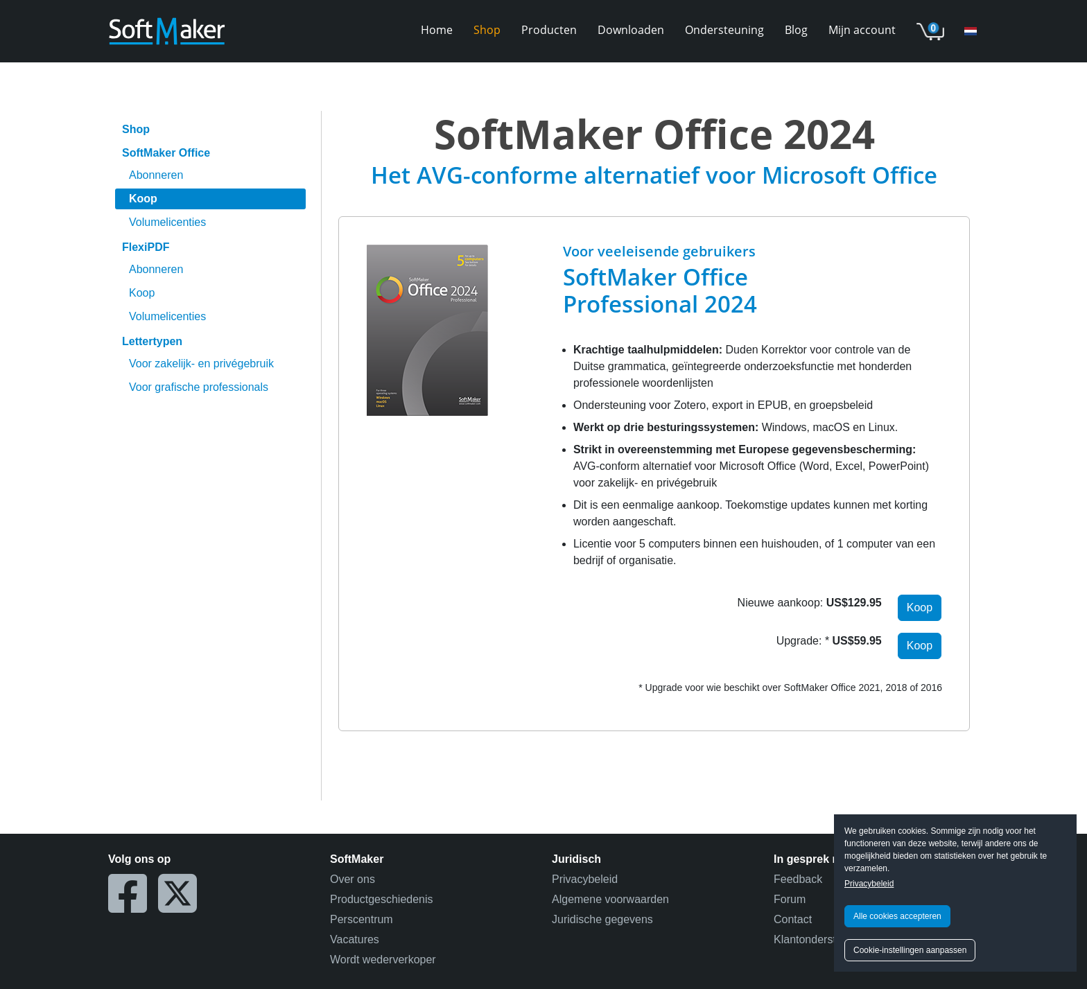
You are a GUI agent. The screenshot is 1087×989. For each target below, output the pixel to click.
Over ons (352, 879)
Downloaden (631, 29)
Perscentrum (361, 919)
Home (437, 29)
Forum (790, 899)
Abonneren (156, 175)
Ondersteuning (724, 29)
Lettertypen (152, 341)
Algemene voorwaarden (610, 899)
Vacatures (354, 939)
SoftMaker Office (166, 153)
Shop (487, 29)
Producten (549, 29)
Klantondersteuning (821, 939)
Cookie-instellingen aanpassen (909, 950)
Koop (143, 198)
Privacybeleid (869, 884)
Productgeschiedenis (381, 899)
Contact (793, 919)
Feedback (798, 879)
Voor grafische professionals (198, 387)
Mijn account (862, 29)
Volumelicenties (167, 222)
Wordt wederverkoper (383, 959)
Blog (796, 29)
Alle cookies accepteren (897, 916)
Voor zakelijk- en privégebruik (201, 363)
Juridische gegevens (602, 919)
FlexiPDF (145, 247)
